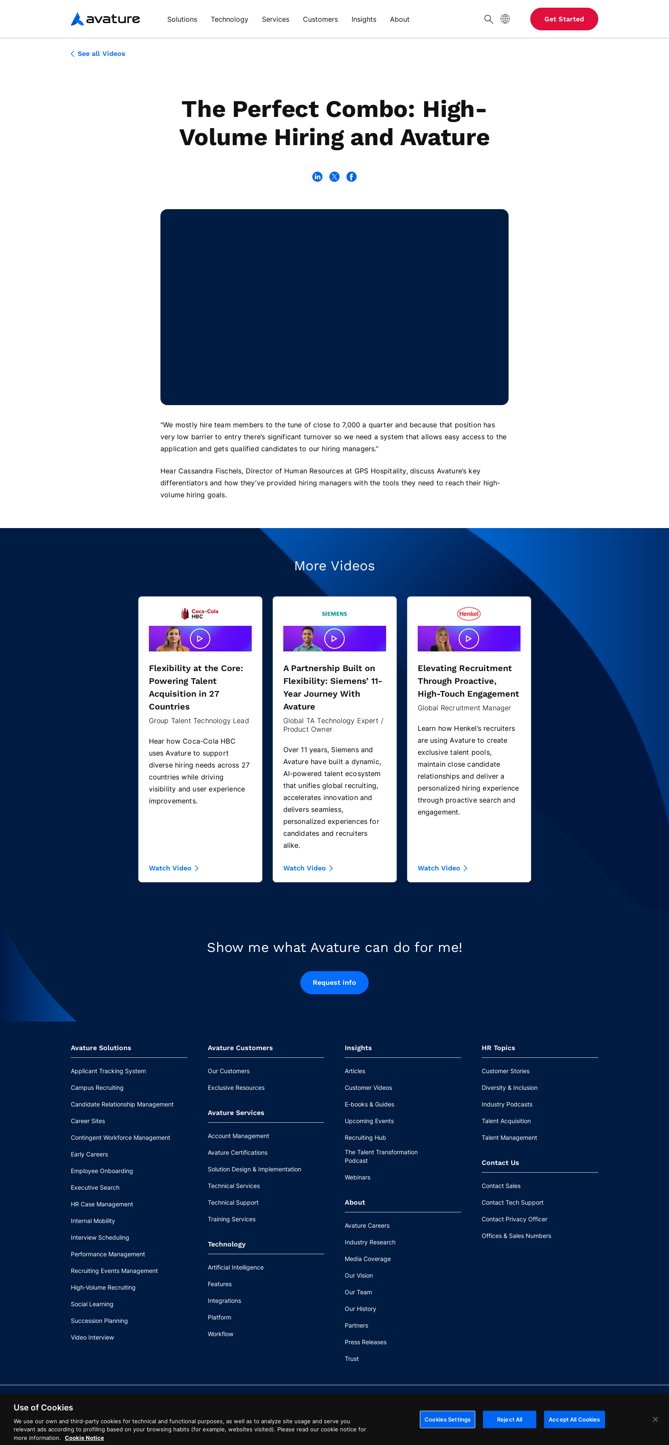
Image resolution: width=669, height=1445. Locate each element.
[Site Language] (505, 18)
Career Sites (88, 1120)
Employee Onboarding (102, 1170)
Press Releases (366, 1342)
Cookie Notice (126, 1425)
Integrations (224, 1300)
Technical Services (234, 1185)
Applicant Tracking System (108, 1070)
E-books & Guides (369, 1104)
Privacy (231, 1425)
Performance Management (108, 1254)
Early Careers (89, 1154)
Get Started (564, 19)
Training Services (232, 1219)
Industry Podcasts (507, 1104)
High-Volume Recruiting (103, 1287)
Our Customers (229, 1070)
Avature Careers (367, 1225)
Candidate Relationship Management (122, 1104)
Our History (360, 1308)
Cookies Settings (570, 1405)
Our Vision (359, 1275)
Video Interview (92, 1337)
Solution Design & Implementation (254, 1169)
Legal (199, 1425)
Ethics (168, 1425)
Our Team (358, 1292)
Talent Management (509, 1137)
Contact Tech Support (513, 1202)
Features (220, 1283)
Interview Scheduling (100, 1237)
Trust (352, 1358)
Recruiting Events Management (114, 1270)
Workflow (220, 1333)
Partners (356, 1325)
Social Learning (92, 1304)
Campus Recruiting (97, 1087)
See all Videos (98, 53)
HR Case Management (102, 1204)
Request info (335, 982)
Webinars (357, 1177)
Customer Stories (505, 1070)
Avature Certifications (238, 1152)
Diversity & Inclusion (510, 1087)
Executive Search (95, 1187)
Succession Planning (99, 1320)
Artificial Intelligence (236, 1267)
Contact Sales (501, 1185)
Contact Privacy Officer (514, 1219)
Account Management (238, 1135)
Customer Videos (368, 1087)
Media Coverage (368, 1258)
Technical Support (233, 1202)
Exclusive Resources (236, 1087)
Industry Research (370, 1242)
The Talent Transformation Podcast (381, 1156)
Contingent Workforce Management (120, 1137)
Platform (219, 1317)
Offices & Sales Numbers (516, 1235)
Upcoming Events (369, 1120)
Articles (355, 1070)
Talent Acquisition (506, 1120)
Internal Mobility (93, 1220)
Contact (82, 1425)
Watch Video (174, 868)
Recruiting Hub (365, 1137)
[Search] (489, 18)
